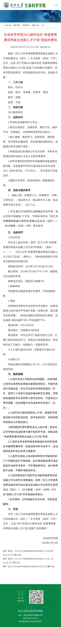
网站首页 (16, 25)
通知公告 (35, 25)
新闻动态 (26, 25)
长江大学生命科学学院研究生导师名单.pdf (25, 567)
